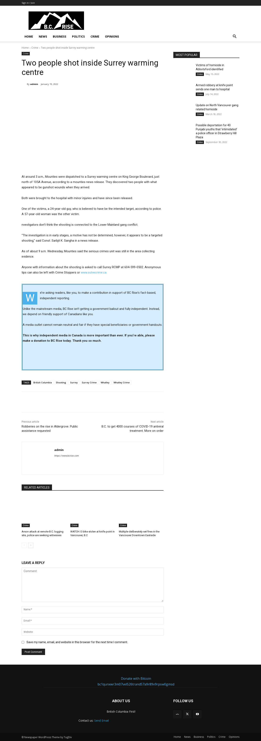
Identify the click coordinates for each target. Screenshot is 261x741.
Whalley (105, 382)
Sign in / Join (28, 2)
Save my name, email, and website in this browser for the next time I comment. (77, 642)
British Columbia (42, 382)
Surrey (74, 382)
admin (34, 84)
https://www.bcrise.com (66, 455)
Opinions (112, 36)
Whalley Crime (122, 382)
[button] (234, 37)
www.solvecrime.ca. (93, 272)
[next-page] (30, 545)
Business (59, 36)
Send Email (101, 720)
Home (28, 36)
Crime (95, 36)
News (43, 36)
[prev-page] (24, 545)
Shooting (61, 382)
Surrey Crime (89, 382)
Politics (78, 36)
